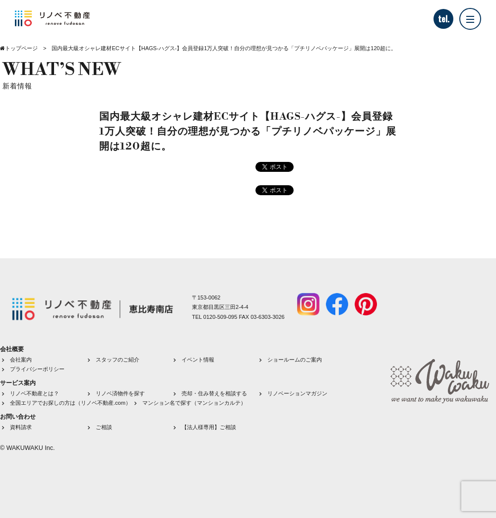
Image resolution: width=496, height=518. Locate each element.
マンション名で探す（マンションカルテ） (194, 403)
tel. (443, 19)
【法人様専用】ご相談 (209, 427)
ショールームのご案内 (294, 360)
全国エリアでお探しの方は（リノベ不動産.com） (70, 403)
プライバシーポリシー (37, 369)
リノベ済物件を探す (120, 393)
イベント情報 (198, 360)
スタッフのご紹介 (117, 360)
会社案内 (21, 360)
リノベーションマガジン (297, 393)
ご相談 (104, 427)
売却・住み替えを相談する (214, 393)
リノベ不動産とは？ (34, 393)
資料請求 (21, 427)
